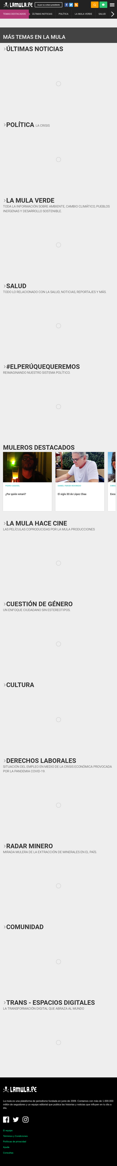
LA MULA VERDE (83, 14)
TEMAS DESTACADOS (14, 14)
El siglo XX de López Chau (72, 494)
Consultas (8, 1152)
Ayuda (6, 1147)
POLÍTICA (63, 14)
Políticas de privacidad (14, 1141)
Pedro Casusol (12, 486)
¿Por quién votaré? (15, 494)
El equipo (8, 1130)
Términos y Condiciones (15, 1136)
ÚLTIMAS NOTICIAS (42, 14)
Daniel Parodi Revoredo (69, 486)
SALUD (102, 14)
